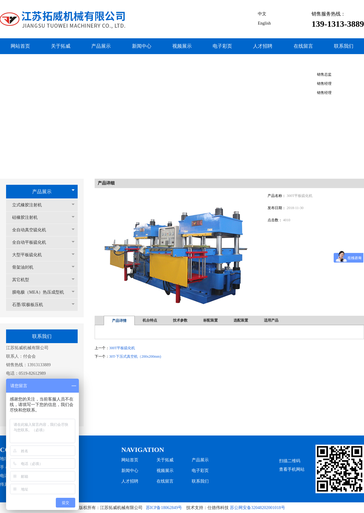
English (264, 23)
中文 (262, 14)
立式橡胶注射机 (30, 205)
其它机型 (23, 279)
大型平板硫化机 (30, 255)
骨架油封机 (25, 267)
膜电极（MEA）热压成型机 (41, 292)
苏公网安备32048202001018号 (257, 507)
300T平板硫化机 (122, 348)
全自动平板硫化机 (32, 242)
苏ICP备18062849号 (164, 507)
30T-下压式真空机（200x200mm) (135, 356)
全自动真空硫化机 (32, 230)
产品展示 (42, 191)
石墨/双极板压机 (30, 304)
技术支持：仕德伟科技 (207, 507)
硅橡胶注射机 (28, 217)
